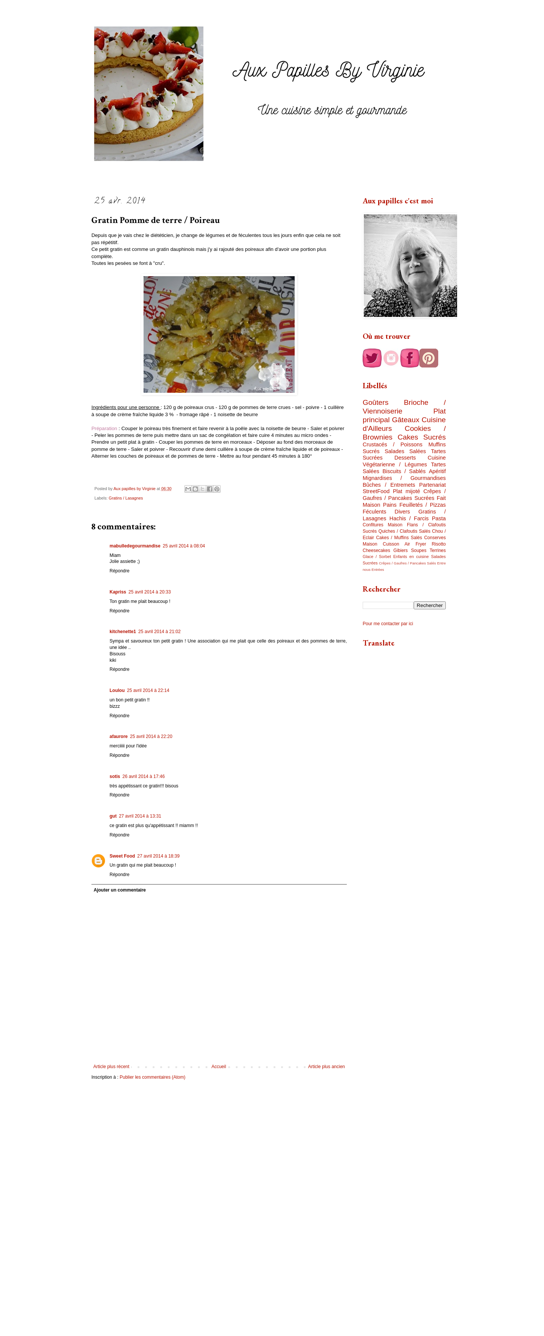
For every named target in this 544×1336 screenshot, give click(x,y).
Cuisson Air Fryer (404, 544)
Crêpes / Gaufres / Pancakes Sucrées (404, 494)
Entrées (377, 569)
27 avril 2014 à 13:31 (140, 816)
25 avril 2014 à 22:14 (148, 690)
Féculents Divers (386, 512)
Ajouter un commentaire (120, 890)
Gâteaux (405, 420)
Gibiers (400, 550)
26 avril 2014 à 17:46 (143, 776)
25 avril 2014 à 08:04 (184, 546)
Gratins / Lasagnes (126, 498)
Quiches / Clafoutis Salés (404, 531)
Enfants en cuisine (411, 556)
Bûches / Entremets (389, 485)
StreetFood (376, 491)
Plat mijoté (406, 491)
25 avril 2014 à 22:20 (151, 736)
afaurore (119, 736)
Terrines (438, 550)
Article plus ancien (326, 1066)
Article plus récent (111, 1066)
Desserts (405, 458)
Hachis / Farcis (409, 518)
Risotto (439, 544)
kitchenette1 (123, 631)
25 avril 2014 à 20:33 (149, 592)
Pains (390, 505)
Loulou (117, 690)
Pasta (439, 518)
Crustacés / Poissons (392, 444)
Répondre (120, 570)
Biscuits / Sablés (403, 471)
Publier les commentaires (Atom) (152, 1077)
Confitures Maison (382, 524)
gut (113, 816)
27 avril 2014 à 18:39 (158, 856)
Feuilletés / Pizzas (422, 505)
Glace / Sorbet (377, 556)
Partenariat (432, 485)
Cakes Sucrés (421, 437)
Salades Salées (405, 451)
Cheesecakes (376, 550)
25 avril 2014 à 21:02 (159, 631)
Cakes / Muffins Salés (399, 537)
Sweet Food (122, 856)
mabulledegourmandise (135, 546)
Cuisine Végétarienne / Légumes (404, 461)
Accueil (219, 1066)
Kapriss (118, 592)
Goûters (375, 402)
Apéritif (437, 471)
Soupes (419, 550)
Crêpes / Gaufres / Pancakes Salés (407, 563)
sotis (115, 776)
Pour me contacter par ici (388, 623)
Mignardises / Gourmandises (404, 478)
